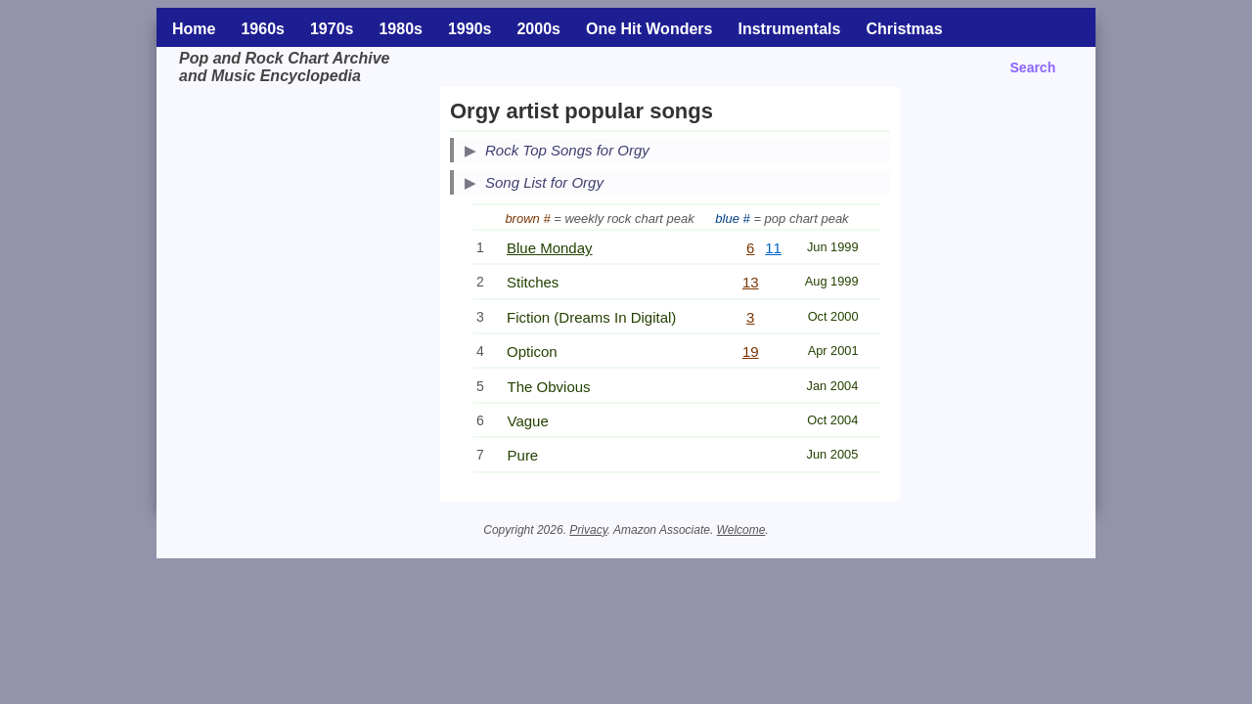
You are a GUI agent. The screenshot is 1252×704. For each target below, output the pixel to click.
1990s (470, 29)
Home (193, 29)
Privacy (587, 530)
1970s (332, 29)
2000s (538, 29)
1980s (401, 29)
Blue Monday (550, 248)
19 (750, 351)
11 (773, 248)
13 (750, 282)
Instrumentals (789, 29)
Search (1033, 67)
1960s (263, 29)
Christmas (904, 29)
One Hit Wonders (649, 29)
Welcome (741, 530)
